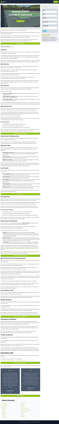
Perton (3, 415)
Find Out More (20, 194)
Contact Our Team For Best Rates (20, 133)
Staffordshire (4, 413)
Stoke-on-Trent (24, 411)
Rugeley (3, 408)
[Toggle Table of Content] (12, 47)
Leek (22, 413)
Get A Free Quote (20, 395)
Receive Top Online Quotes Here (20, 316)
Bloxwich (13, 360)
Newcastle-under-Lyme (26, 409)
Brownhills (18, 360)
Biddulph (23, 416)
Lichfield (3, 410)
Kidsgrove (23, 414)
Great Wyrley (8, 360)
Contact (55, 1)
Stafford (3, 411)
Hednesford (3, 360)
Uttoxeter (23, 406)
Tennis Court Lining (6, 28)
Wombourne (4, 416)
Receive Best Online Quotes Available (20, 255)
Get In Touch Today (20, 43)
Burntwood (23, 360)
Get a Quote (20, 21)
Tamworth (23, 403)
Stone (22, 404)
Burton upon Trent (25, 408)
